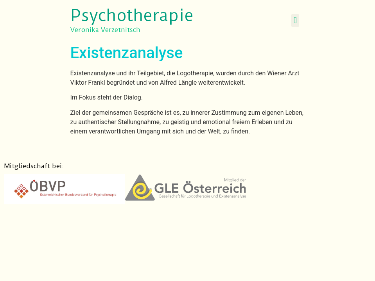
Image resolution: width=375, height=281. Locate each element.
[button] (295, 20)
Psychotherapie (132, 15)
